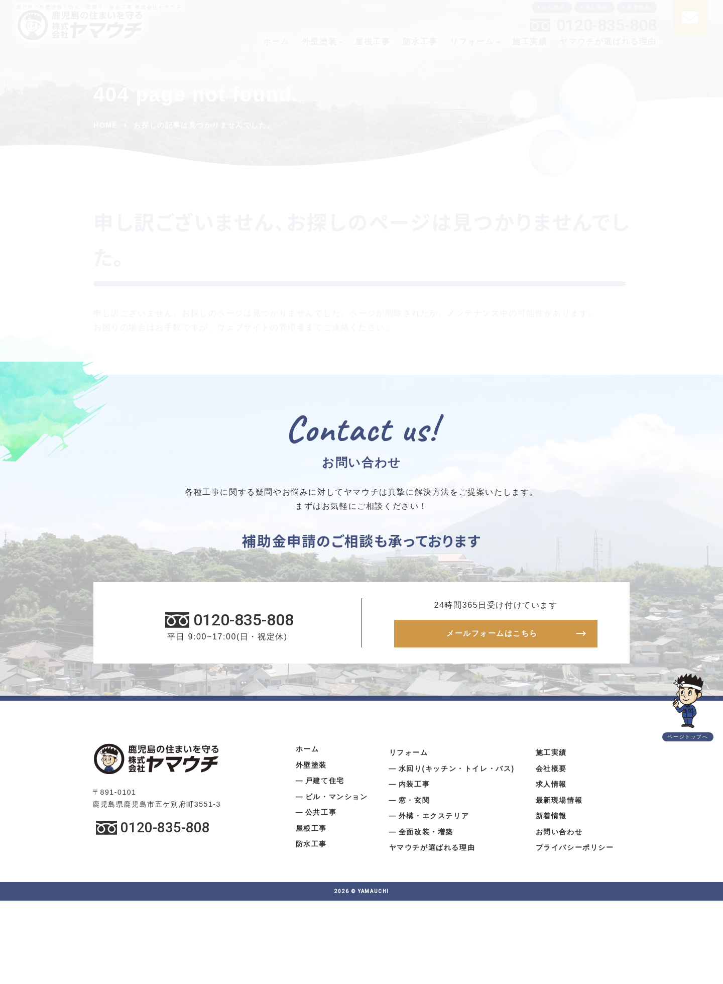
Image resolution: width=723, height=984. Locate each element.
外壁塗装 (319, 41)
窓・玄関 (414, 803)
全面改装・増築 (426, 835)
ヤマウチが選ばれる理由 (608, 41)
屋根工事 (372, 41)
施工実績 (529, 41)
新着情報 (638, 7)
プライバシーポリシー (575, 850)
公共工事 (320, 815)
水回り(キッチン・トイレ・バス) (457, 772)
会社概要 (553, 7)
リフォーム (472, 41)
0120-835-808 (606, 25)
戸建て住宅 (324, 784)
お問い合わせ (559, 835)
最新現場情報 (559, 803)
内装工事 (414, 787)
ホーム (276, 41)
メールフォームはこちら (492, 635)
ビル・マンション (336, 800)
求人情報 (596, 7)
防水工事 (420, 41)
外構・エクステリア (434, 819)
